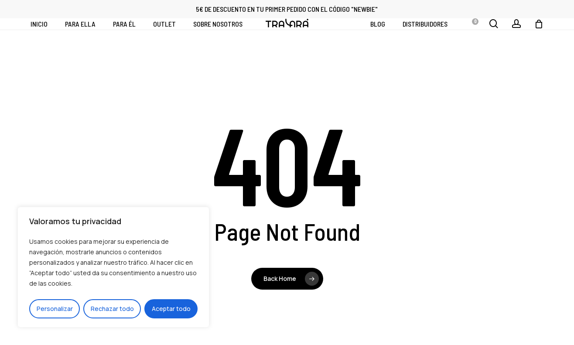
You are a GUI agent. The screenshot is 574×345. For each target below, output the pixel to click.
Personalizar (55, 308)
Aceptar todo (171, 308)
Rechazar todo (112, 308)
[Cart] (538, 37)
